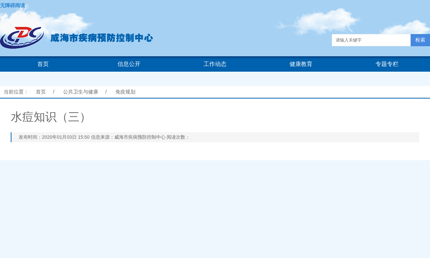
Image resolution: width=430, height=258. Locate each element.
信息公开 (129, 64)
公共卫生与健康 (80, 92)
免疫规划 (125, 92)
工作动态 (215, 64)
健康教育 (301, 64)
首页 (43, 64)
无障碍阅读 (12, 5)
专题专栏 (387, 64)
